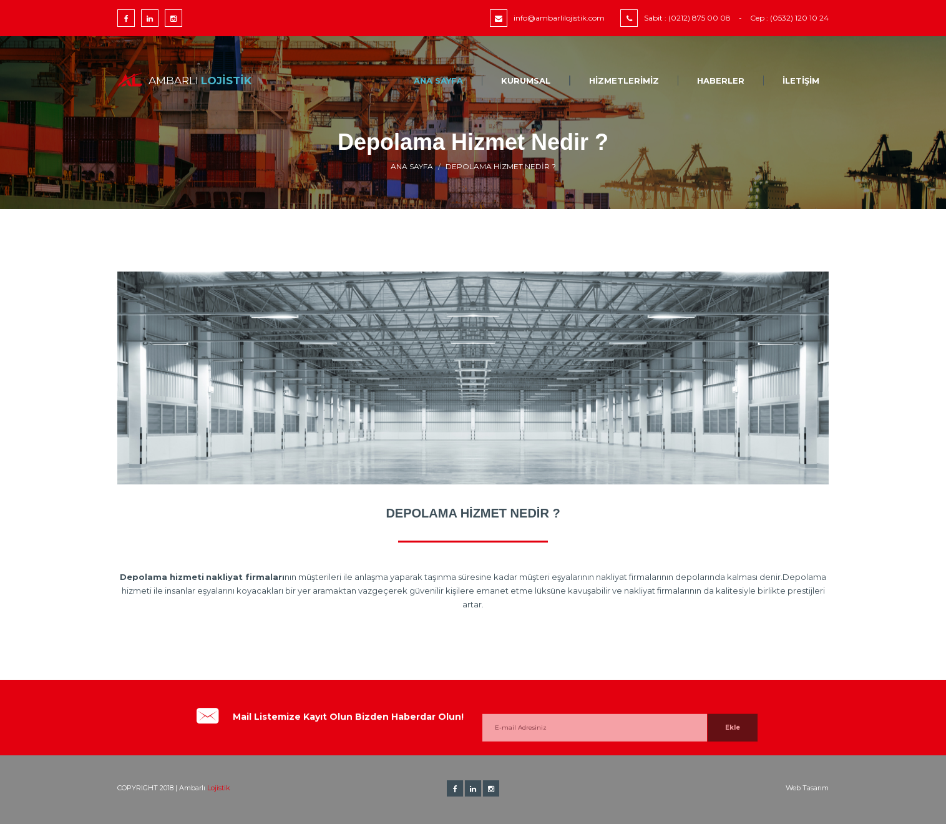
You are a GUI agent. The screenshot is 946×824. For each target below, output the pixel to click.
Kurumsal (525, 81)
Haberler (720, 81)
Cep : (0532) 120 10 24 (789, 17)
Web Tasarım (807, 787)
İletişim (801, 81)
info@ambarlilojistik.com (559, 17)
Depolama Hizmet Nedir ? (501, 166)
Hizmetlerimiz (624, 81)
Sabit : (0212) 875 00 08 (687, 17)
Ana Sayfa (438, 81)
